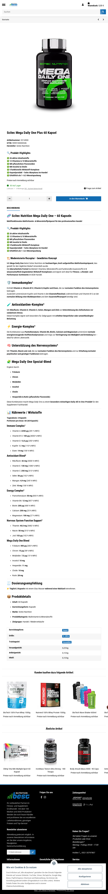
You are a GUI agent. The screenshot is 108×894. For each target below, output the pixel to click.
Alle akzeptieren (85, 869)
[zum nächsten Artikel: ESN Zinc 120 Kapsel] (103, 19)
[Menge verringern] (9, 198)
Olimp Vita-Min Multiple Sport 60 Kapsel (16, 770)
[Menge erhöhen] (49, 198)
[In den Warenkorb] (78, 198)
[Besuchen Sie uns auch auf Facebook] (41, 797)
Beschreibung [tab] (13, 208)
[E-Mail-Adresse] (18, 852)
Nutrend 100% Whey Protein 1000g (50, 712)
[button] (83, 5)
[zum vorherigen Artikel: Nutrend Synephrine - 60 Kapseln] (98, 19)
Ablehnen (85, 884)
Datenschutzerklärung (16, 846)
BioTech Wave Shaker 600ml (84, 712)
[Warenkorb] (96, 4)
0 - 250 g (66, 636)
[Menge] (29, 198)
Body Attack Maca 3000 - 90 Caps (84, 769)
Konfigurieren (85, 876)
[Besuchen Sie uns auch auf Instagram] (44, 797)
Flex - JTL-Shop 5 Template (45, 890)
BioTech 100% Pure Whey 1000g (16, 712)
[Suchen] (51, 11)
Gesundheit (67, 642)
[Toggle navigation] (3, 4)
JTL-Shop (70, 890)
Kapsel (65, 630)
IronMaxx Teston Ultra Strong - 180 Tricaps (50, 770)
